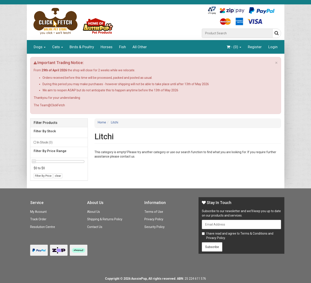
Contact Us (94, 227)
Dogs (40, 47)
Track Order (38, 219)
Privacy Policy (153, 219)
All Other (139, 47)
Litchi (114, 122)
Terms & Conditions (253, 233)
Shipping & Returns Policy (104, 219)
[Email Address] (241, 224)
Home (102, 122)
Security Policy (154, 227)
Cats (57, 47)
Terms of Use (153, 211)
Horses (106, 47)
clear (58, 175)
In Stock (45, 142)
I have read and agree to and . (237, 236)
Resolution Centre (42, 227)
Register (255, 47)
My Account (38, 211)
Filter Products (45, 123)
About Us (93, 211)
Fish (122, 47)
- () (234, 47)
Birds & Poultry (82, 47)
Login (273, 47)
